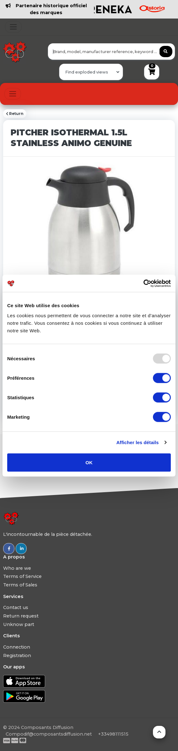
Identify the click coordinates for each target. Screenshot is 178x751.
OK (89, 462)
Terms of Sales (20, 585)
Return (15, 114)
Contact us (15, 607)
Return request (21, 616)
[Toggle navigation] (13, 27)
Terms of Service (22, 576)
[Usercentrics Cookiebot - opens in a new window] (143, 283)
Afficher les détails (137, 442)
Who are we (17, 568)
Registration (17, 655)
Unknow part (18, 624)
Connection (16, 647)
